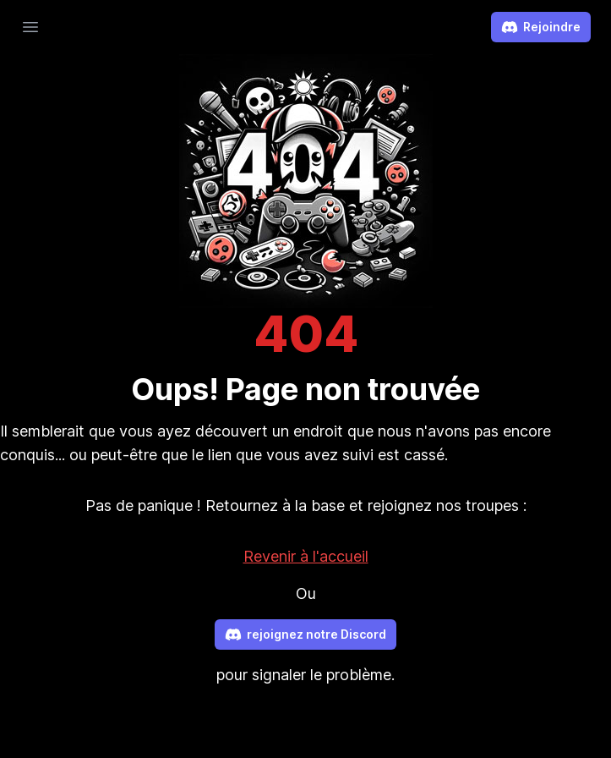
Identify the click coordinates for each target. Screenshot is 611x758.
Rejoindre (541, 27)
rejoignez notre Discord (305, 634)
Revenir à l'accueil (305, 556)
